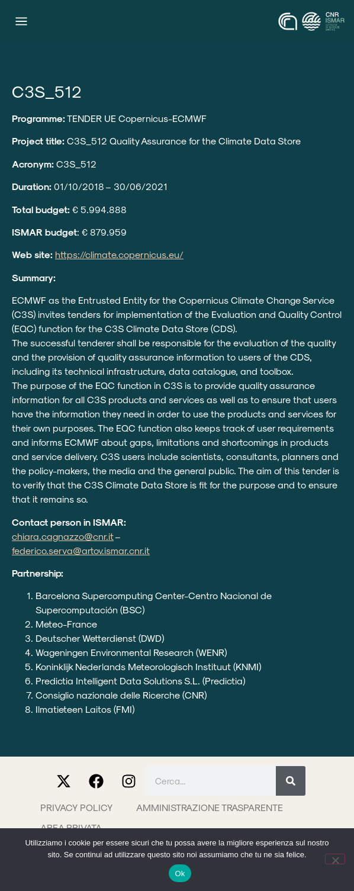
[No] (335, 859)
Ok (180, 873)
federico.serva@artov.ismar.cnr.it (81, 550)
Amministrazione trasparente (209, 807)
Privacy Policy (76, 807)
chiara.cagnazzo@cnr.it (63, 536)
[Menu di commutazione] (21, 21)
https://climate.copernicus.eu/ (119, 254)
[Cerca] (290, 781)
